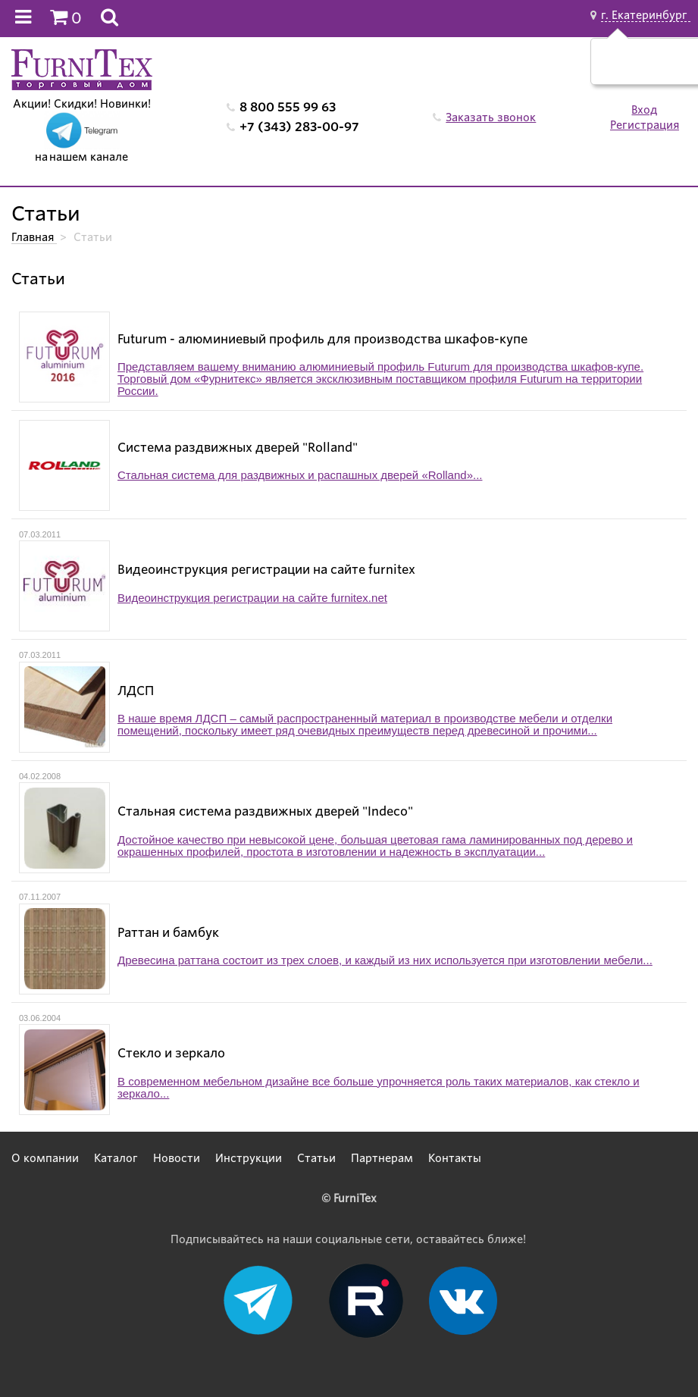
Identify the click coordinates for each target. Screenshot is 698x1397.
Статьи (316, 1158)
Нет (666, 69)
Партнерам (382, 1158)
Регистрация (644, 125)
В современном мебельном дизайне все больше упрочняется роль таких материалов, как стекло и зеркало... (378, 1088)
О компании (45, 1158)
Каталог (116, 1158)
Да (631, 69)
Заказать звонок (491, 117)
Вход (644, 110)
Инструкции (248, 1158)
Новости (176, 1158)
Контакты (454, 1158)
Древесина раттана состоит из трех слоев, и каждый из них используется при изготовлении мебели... (385, 960)
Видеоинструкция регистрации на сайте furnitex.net (252, 598)
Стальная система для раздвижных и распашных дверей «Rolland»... (299, 475)
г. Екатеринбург (645, 15)
